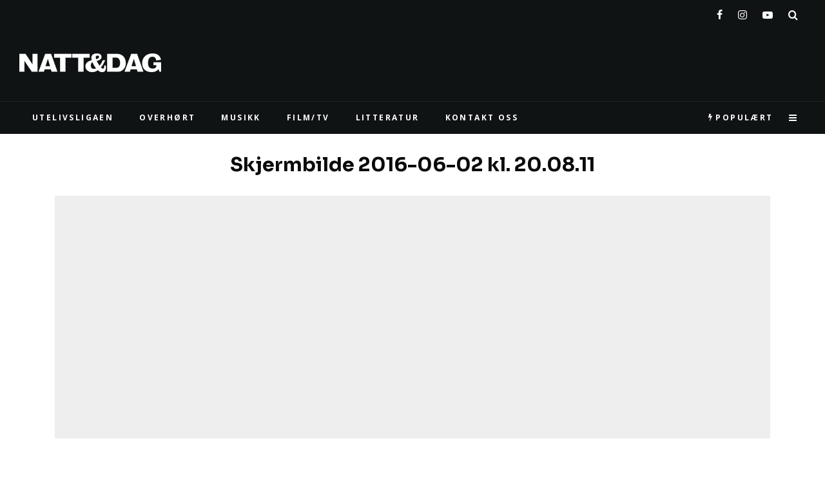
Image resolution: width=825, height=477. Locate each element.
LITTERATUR (388, 117)
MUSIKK (240, 117)
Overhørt (167, 117)
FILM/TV (308, 117)
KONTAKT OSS (481, 117)
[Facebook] (719, 12)
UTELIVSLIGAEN (72, 117)
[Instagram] (742, 12)
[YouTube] (768, 12)
